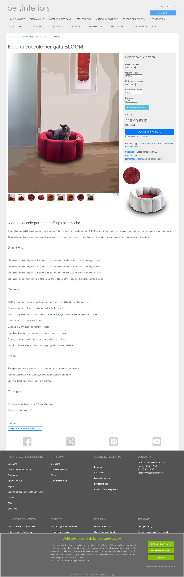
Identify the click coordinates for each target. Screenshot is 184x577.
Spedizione (130, 152)
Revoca (128, 155)
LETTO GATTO (59, 26)
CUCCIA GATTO (39, 26)
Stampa (54, 475)
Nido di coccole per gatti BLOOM (48, 37)
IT (175, 6)
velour (35, 302)
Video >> (12, 423)
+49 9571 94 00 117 (155, 462)
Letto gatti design (145, 526)
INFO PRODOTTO (119, 26)
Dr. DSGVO (171, 566)
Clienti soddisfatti (59, 469)
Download (12, 509)
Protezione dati (101, 484)
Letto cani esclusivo (103, 526)
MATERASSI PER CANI (60, 19)
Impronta (98, 467)
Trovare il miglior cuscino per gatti (152, 532)
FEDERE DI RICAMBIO (134, 19)
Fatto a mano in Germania (20, 532)
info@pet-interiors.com (152, 473)
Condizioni (99, 472)
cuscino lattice (52, 314)
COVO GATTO (77, 26)
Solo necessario (161, 550)
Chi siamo (55, 464)
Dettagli (161, 557)
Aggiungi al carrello (149, 131)
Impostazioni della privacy (106, 489)
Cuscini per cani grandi (104, 532)
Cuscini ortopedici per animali (21, 526)
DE (161, 6)
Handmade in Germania (136, 159)
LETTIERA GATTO (97, 26)
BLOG (154, 26)
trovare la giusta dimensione (64, 526)
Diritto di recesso (102, 478)
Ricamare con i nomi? (137, 107)
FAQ (10, 503)
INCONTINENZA (157, 19)
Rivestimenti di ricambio (151, 143)
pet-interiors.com (14, 37)
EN (168, 6)
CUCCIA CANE (37, 19)
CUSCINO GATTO (18, 26)
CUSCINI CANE (17, 19)
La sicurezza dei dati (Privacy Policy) (97, 574)
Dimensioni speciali (60, 532)
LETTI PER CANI (83, 19)
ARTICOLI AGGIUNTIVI (107, 19)
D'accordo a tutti (160, 544)
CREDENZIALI (140, 26)
